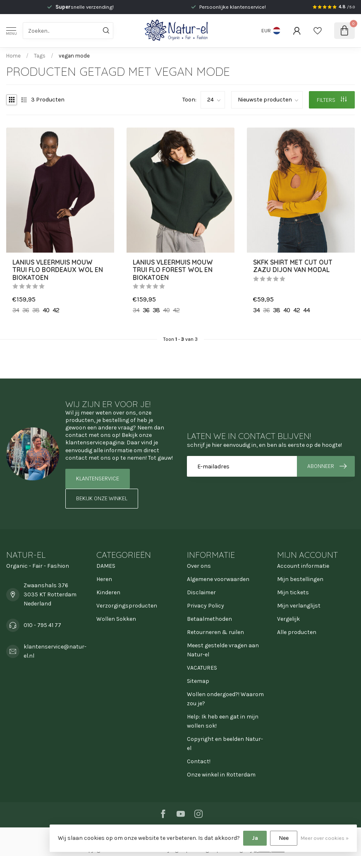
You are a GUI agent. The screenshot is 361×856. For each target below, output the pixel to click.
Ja (255, 838)
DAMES (105, 565)
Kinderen (108, 592)
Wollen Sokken (116, 618)
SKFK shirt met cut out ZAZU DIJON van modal (292, 266)
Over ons (199, 565)
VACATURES (202, 667)
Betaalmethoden (209, 618)
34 (15, 310)
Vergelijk (288, 618)
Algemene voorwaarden (218, 579)
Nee (284, 838)
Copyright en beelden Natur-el (225, 743)
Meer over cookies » (325, 838)
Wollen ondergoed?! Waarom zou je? (225, 699)
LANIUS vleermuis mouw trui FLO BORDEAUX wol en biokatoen (57, 270)
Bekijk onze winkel (101, 498)
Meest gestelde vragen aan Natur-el (223, 650)
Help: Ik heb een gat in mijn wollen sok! (222, 721)
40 (46, 310)
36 (25, 310)
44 (306, 310)
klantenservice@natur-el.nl (55, 651)
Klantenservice (97, 478)
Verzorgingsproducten (126, 605)
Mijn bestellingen (300, 579)
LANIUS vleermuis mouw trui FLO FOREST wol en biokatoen (173, 270)
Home (13, 56)
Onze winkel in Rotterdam (221, 774)
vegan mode (74, 56)
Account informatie (303, 565)
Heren (104, 579)
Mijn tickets (293, 592)
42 (56, 310)
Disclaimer (201, 592)
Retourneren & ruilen (215, 632)
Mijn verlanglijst (298, 605)
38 (35, 310)
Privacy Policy (205, 605)
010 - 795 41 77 (42, 625)
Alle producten (296, 632)
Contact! (198, 761)
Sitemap (198, 681)
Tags (39, 56)
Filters (332, 100)
